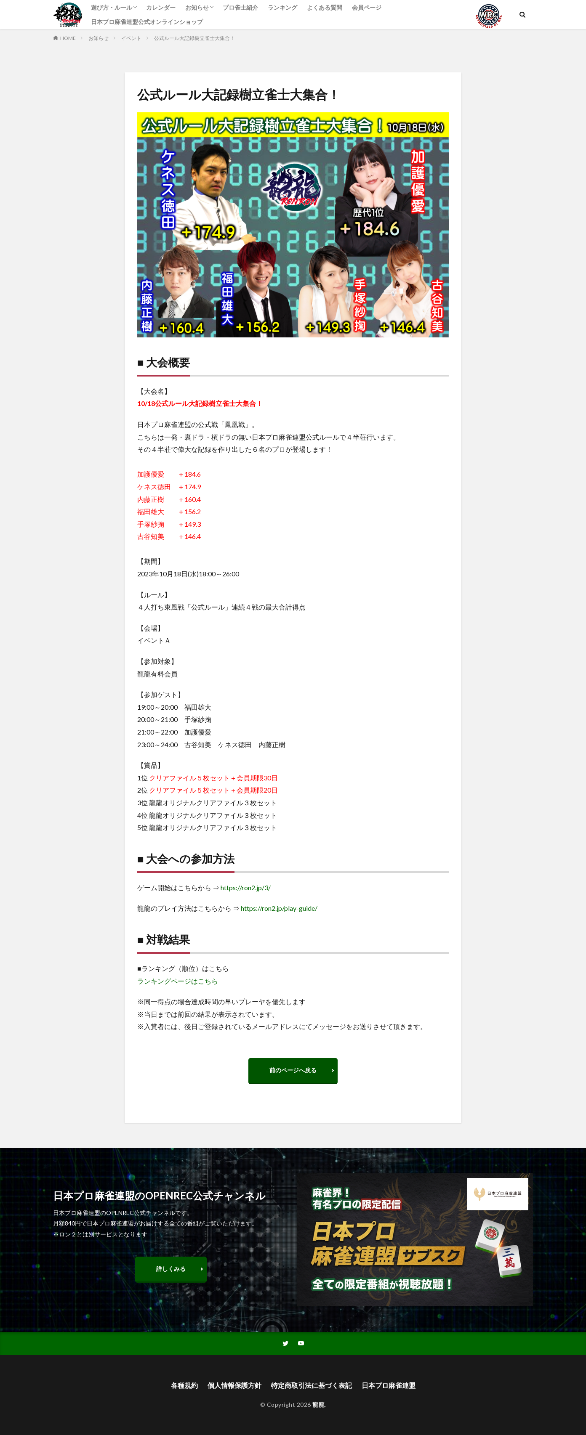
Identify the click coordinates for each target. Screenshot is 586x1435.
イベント (131, 38)
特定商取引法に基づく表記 (311, 1385)
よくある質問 (324, 7)
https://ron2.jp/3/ (246, 887)
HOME (68, 38)
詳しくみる (171, 1268)
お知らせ (197, 7)
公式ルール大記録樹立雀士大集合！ (194, 38)
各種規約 (184, 1385)
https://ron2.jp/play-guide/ (279, 908)
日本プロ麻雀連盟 (389, 1385)
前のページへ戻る (293, 1070)
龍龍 (318, 1404)
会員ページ (366, 7)
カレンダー (161, 7)
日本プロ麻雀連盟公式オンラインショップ (147, 21)
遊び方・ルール (111, 7)
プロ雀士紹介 (240, 7)
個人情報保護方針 (234, 1385)
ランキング (282, 7)
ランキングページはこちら (177, 981)
